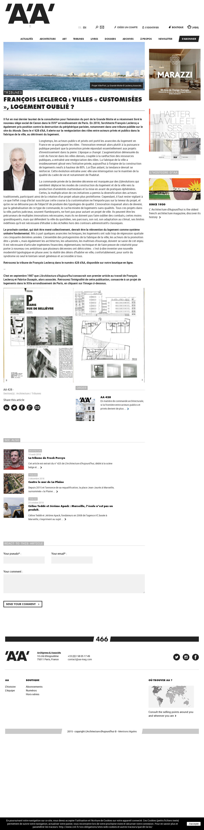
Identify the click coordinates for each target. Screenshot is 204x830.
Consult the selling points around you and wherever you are (171, 713)
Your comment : (13, 571)
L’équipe (10, 690)
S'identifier (150, 27)
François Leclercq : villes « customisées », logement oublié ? (72, 103)
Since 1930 (157, 204)
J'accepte (194, 823)
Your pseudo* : (12, 554)
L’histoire (10, 686)
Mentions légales (127, 731)
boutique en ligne (122, 263)
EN (84, 27)
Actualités (26, 38)
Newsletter (165, 38)
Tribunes (78, 38)
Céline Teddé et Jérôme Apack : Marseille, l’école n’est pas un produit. (70, 508)
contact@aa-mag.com (80, 659)
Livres (94, 38)
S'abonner (189, 39)
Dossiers (110, 38)
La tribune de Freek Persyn (46, 458)
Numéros (31, 690)
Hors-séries (32, 694)
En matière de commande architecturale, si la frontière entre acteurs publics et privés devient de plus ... (122, 405)
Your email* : (59, 554)
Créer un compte (126, 27)
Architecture (48, 38)
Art (64, 38)
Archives (128, 38)
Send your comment (22, 603)
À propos (146, 38)
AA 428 (7, 389)
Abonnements (34, 686)
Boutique (176, 27)
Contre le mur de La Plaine (46, 482)
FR (79, 27)
